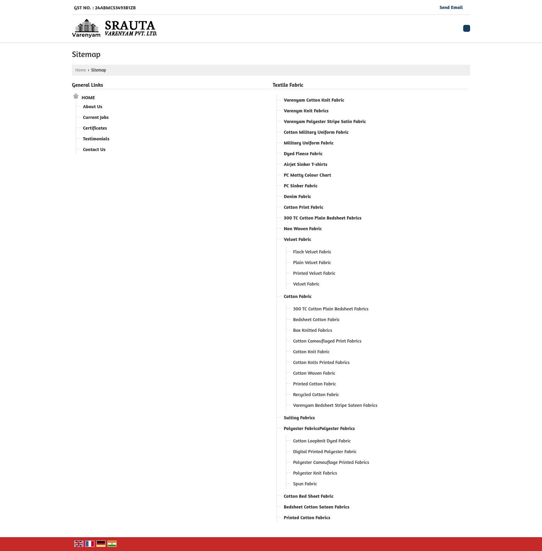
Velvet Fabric (297, 239)
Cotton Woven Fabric (314, 373)
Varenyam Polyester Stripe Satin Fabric (325, 121)
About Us (92, 106)
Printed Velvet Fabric (314, 273)
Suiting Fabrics (299, 417)
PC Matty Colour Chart (307, 175)
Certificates (95, 128)
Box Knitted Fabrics (312, 330)
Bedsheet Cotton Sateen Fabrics (316, 507)
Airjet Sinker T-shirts (305, 164)
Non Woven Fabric (303, 228)
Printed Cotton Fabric (314, 383)
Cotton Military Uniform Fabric (316, 132)
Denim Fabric (297, 196)
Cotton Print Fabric (303, 207)
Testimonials (96, 138)
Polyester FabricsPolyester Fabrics (319, 428)
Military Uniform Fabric (309, 143)
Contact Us (94, 149)
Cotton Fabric (297, 296)
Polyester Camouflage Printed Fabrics (331, 462)
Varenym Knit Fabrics (306, 110)
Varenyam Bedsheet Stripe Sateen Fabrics (335, 405)
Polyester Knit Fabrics (315, 473)
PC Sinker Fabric (300, 185)
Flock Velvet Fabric (312, 251)
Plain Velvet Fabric (312, 262)
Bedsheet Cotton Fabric (316, 319)
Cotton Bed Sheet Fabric (309, 496)
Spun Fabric (305, 483)
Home (80, 70)
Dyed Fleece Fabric (303, 153)
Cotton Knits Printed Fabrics (321, 362)
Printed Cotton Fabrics (307, 517)
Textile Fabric (288, 85)
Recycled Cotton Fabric (316, 394)
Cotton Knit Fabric (311, 351)
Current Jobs (96, 117)
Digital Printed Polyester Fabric (325, 451)
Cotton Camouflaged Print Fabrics (327, 341)
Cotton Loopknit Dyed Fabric (322, 440)
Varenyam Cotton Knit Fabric (314, 100)
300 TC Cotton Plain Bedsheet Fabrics (323, 218)
